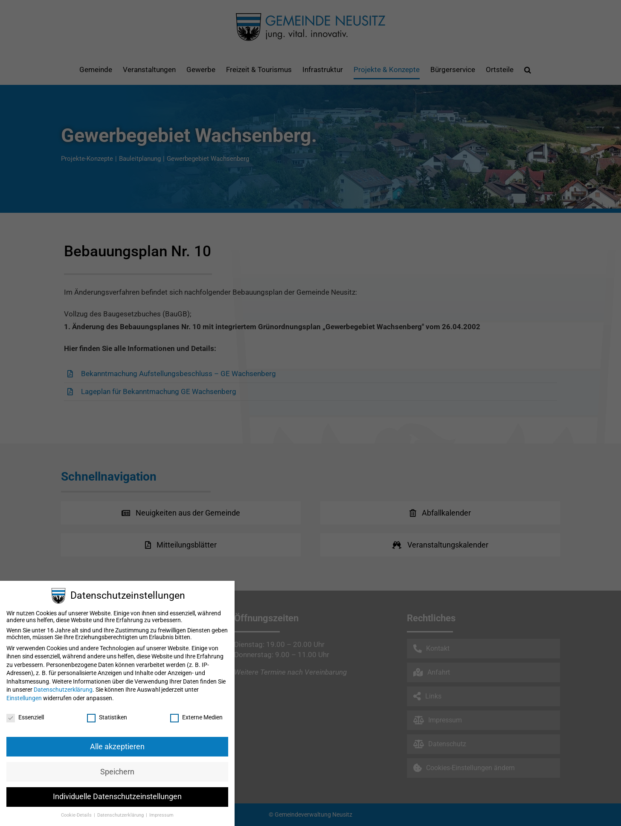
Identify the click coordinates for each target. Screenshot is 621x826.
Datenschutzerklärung (63, 689)
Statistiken (107, 717)
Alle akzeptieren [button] (117, 746)
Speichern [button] (117, 772)
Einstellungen (24, 698)
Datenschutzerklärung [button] (121, 815)
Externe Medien (196, 717)
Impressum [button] (161, 815)
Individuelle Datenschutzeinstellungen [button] (117, 796)
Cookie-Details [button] (77, 815)
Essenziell (25, 717)
